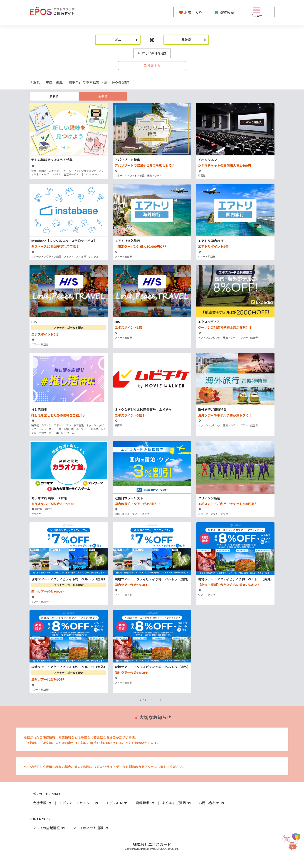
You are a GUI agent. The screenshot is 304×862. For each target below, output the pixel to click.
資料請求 (145, 802)
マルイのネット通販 (91, 827)
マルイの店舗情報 (49, 827)
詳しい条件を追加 (152, 53)
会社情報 (42, 802)
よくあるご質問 (176, 802)
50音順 (102, 96)
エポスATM (117, 802)
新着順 (53, 96)
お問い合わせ (212, 802)
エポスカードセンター (79, 802)
